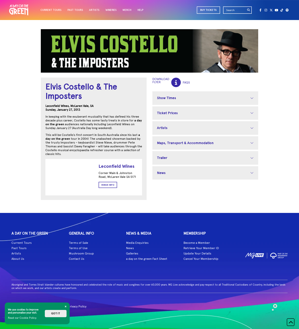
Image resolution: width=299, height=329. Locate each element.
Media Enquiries (137, 243)
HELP (140, 10)
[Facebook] (260, 10)
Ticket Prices (167, 113)
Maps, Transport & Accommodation (185, 143)
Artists (162, 128)
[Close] (66, 306)
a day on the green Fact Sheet (146, 259)
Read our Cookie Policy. (22, 317)
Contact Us (76, 259)
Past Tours (19, 248)
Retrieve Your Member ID (201, 248)
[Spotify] (287, 10)
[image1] (254, 255)
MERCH (127, 10)
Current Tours (21, 243)
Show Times (166, 98)
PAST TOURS (75, 10)
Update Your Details (197, 253)
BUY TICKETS (208, 10)
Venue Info (107, 185)
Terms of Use (78, 248)
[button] (290, 322)
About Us (17, 259)
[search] (249, 10)
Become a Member (196, 243)
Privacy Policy (77, 306)
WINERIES (111, 10)
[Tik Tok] (282, 10)
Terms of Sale (78, 243)
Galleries (132, 253)
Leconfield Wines (116, 166)
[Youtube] (276, 10)
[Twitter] (271, 10)
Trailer (162, 158)
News (161, 173)
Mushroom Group (81, 253)
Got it (55, 313)
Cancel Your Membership (200, 259)
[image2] (279, 255)
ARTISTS (94, 10)
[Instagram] (265, 10)
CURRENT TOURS (50, 10)
